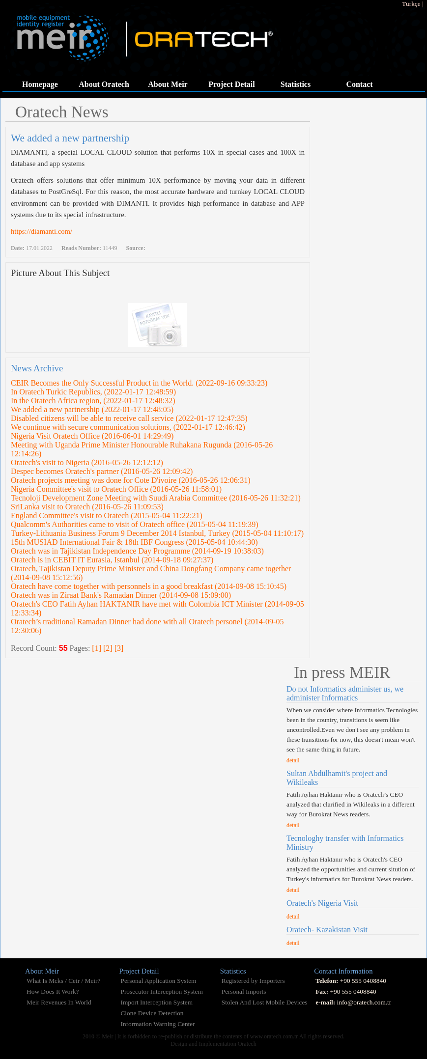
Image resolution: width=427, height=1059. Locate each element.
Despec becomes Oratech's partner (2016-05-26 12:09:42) (102, 471)
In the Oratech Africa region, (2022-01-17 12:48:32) (93, 400)
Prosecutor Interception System (161, 991)
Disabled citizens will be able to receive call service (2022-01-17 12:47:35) (129, 418)
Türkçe (411, 3)
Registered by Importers (253, 980)
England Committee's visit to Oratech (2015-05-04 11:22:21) (106, 515)
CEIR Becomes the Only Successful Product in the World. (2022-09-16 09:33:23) (139, 383)
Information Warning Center (157, 1024)
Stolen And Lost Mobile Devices (265, 1002)
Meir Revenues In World (59, 1002)
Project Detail (231, 84)
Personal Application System (158, 980)
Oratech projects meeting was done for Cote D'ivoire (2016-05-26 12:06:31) (131, 480)
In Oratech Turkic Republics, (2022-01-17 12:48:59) (93, 392)
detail (293, 760)
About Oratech (104, 84)
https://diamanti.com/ (41, 231)
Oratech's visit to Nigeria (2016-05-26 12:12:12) (87, 462)
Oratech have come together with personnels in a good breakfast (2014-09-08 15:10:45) (148, 586)
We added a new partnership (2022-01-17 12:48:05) (92, 409)
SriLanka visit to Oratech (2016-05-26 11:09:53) (87, 506)
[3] (119, 648)
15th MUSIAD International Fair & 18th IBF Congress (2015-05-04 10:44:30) (134, 542)
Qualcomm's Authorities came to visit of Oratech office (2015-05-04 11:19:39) (134, 524)
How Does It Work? (53, 991)
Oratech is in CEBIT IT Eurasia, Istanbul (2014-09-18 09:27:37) (112, 560)
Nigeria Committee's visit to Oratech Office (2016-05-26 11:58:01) (116, 489)
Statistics (296, 84)
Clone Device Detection (151, 1013)
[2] (108, 648)
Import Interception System (156, 1002)
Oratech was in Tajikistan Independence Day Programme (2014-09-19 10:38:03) (137, 551)
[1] (96, 648)
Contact (359, 84)
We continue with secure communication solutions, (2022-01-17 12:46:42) (128, 427)
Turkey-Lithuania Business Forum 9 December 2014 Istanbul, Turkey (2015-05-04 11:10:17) (157, 533)
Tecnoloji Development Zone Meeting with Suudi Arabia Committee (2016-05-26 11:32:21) (156, 498)
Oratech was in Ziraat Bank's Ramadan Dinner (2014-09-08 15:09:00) (121, 595)
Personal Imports (244, 991)
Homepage (40, 84)
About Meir (167, 84)
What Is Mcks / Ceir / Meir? (63, 980)
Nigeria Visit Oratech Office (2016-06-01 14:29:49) (92, 436)
